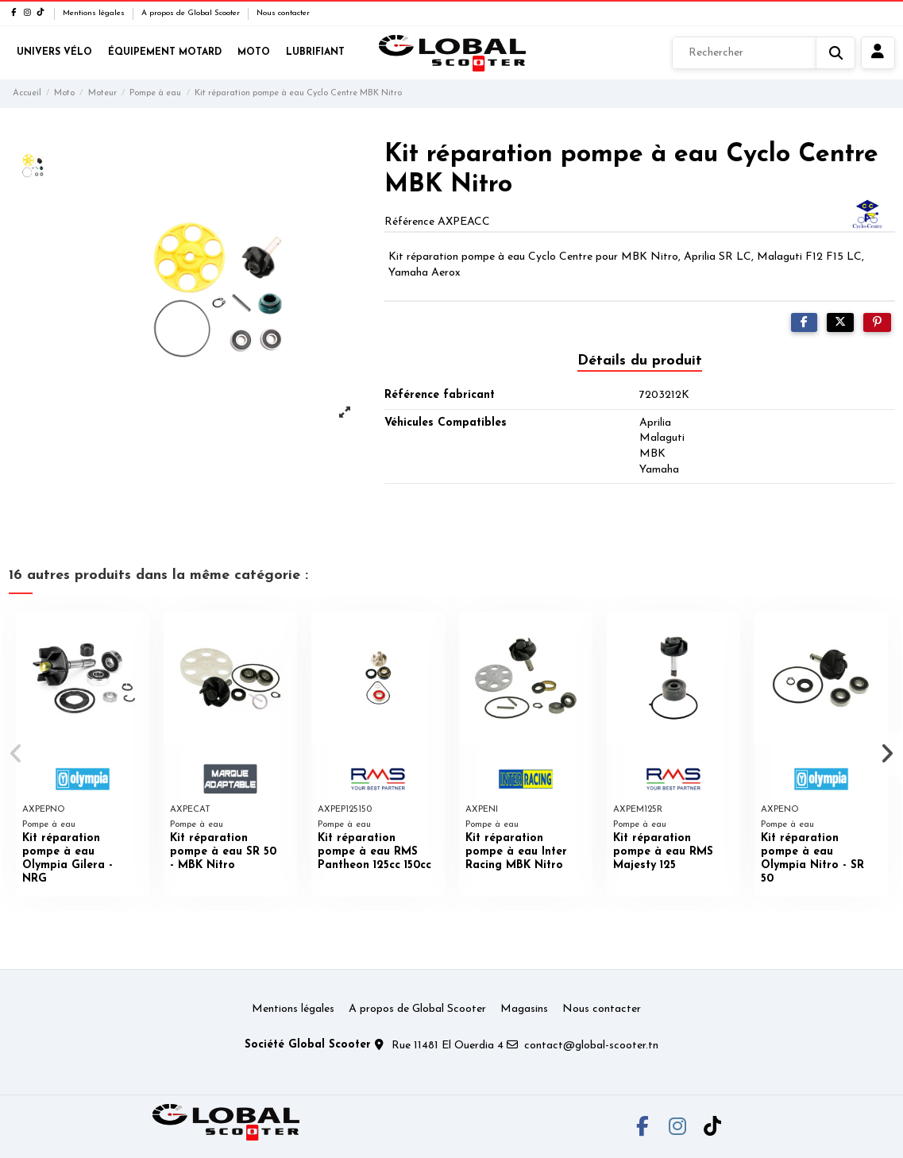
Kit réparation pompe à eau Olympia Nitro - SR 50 (812, 858)
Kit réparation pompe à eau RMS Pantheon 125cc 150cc (374, 851)
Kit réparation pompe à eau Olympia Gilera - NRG (67, 858)
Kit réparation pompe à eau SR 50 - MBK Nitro (223, 851)
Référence (409, 222)
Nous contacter (283, 13)
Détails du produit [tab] (639, 361)
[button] (17, 754)
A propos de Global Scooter (191, 13)
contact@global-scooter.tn (591, 1046)
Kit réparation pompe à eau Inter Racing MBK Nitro (516, 851)
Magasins (524, 1009)
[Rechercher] (763, 53)
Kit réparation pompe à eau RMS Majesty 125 (663, 851)
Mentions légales (95, 13)
